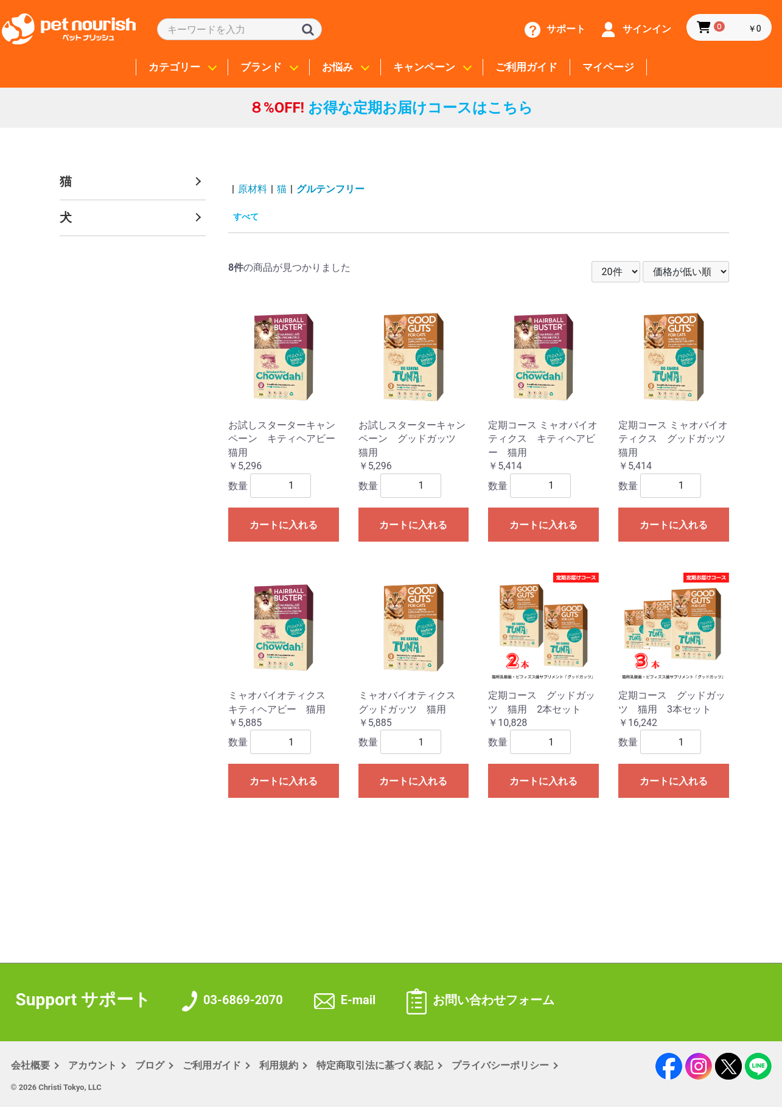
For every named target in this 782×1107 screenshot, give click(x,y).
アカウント (92, 1065)
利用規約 (278, 1065)
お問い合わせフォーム (480, 1000)
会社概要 (30, 1065)
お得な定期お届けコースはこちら (391, 107)
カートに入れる (284, 525)
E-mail (345, 1000)
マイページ (608, 67)
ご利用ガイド (526, 67)
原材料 (252, 189)
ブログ (149, 1065)
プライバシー (500, 1065)
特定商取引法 (374, 1065)
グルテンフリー (330, 189)
